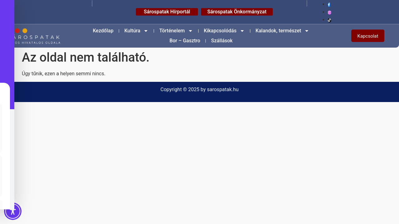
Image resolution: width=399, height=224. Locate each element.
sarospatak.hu (222, 89)
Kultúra (136, 31)
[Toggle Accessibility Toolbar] (13, 211)
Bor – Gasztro (185, 41)
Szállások (222, 41)
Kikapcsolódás (224, 31)
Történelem (176, 31)
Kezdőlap (103, 31)
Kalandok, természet (282, 31)
